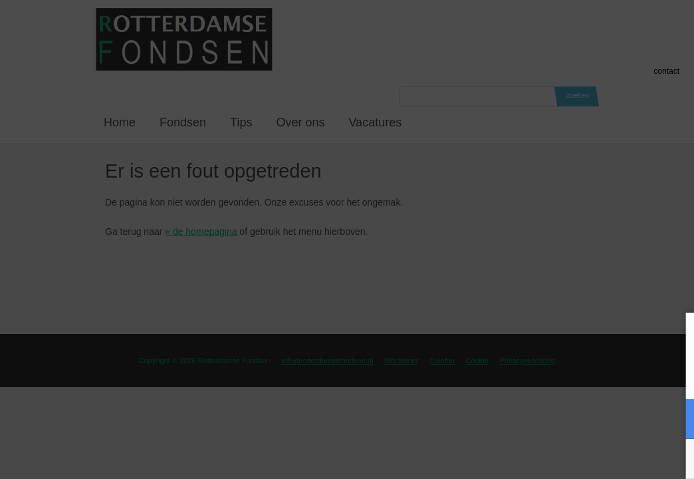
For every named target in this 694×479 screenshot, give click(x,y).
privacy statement (628, 375)
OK (674, 458)
